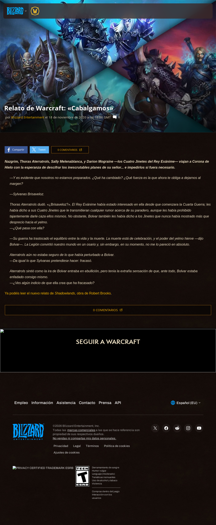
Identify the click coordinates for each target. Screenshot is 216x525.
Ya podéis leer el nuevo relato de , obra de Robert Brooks (58, 293)
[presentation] (16, 11)
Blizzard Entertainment (27, 117)
